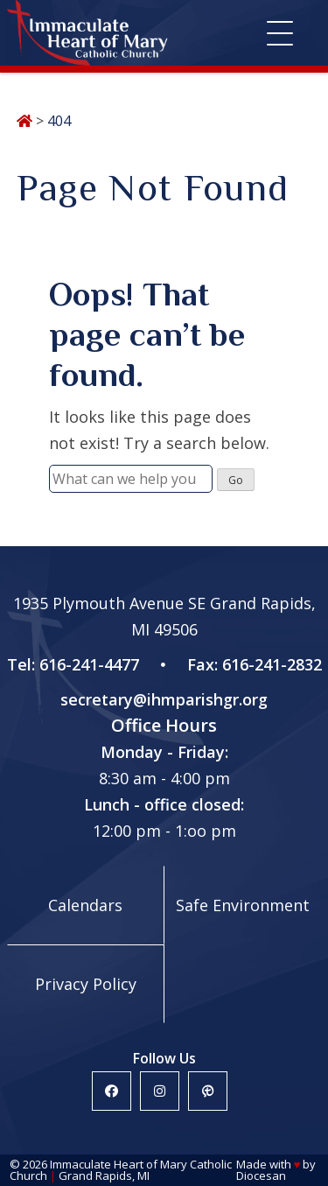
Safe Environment (243, 905)
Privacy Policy (85, 983)
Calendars (85, 905)
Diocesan (261, 1175)
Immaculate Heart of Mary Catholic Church (121, 1169)
